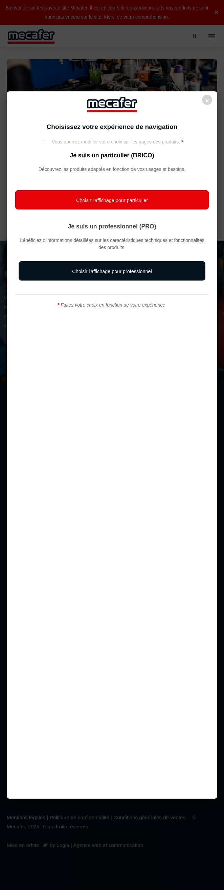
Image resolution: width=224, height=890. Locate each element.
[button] (112, 200)
